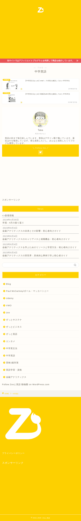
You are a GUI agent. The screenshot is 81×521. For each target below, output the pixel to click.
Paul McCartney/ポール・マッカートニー (27, 291)
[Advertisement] (40, 37)
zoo (8, 312)
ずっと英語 (11, 334)
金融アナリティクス (16, 377)
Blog (8, 284)
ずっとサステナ (14, 320)
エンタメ (10, 341)
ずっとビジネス (14, 327)
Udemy (10, 298)
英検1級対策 (12, 362)
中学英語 (10, 355)
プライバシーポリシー (13, 453)
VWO (9, 305)
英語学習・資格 (14, 370)
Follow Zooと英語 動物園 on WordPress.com (25, 384)
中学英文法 (11, 348)
